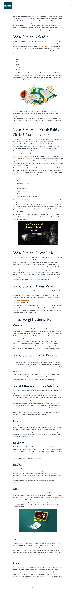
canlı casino (16, 172)
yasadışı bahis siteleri (23, 300)
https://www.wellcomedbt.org (21, 75)
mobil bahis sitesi (42, 80)
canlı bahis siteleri (44, 46)
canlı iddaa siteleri (22, 156)
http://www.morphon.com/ (25, 123)
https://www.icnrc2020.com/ (21, 410)
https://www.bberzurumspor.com (53, 360)
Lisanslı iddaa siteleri (19, 257)
